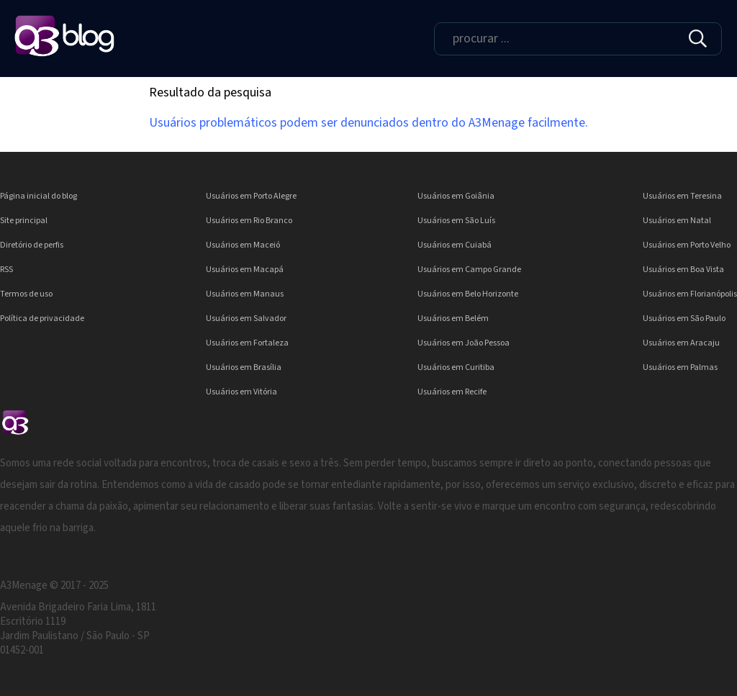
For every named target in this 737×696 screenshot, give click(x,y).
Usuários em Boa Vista (683, 269)
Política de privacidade (42, 318)
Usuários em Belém (453, 318)
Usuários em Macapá (245, 269)
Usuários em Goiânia (455, 196)
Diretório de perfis (31, 245)
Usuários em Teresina (682, 196)
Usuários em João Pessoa (463, 343)
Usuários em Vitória (241, 392)
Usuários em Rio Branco (249, 220)
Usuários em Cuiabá (454, 245)
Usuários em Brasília (243, 367)
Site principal (24, 220)
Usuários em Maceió (243, 245)
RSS (6, 269)
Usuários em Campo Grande (469, 269)
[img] (698, 39)
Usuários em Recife (452, 392)
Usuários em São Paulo (684, 318)
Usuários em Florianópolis (690, 294)
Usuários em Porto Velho (687, 245)
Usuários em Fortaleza (247, 343)
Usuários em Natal (677, 220)
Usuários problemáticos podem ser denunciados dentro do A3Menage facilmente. (368, 123)
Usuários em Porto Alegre (251, 196)
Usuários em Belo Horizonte (467, 294)
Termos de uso (26, 294)
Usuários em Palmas (680, 367)
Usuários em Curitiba (455, 367)
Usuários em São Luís (456, 220)
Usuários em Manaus (245, 294)
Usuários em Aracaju (681, 343)
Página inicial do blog (38, 196)
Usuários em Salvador (246, 318)
